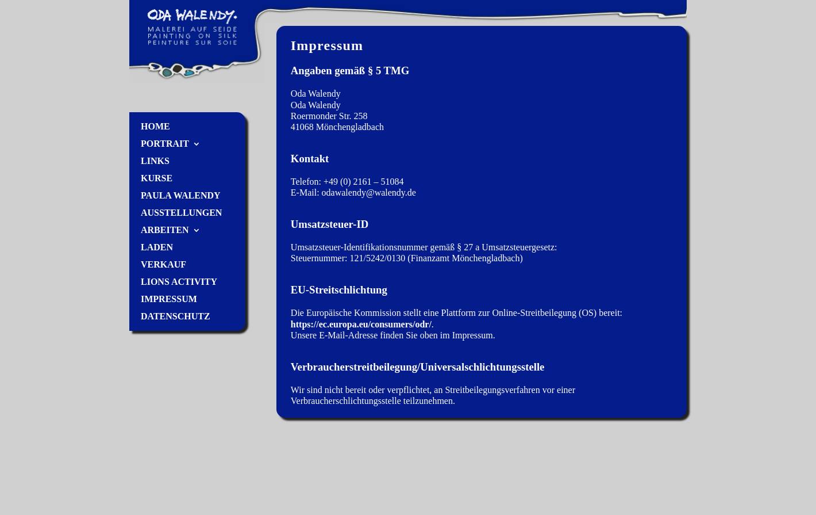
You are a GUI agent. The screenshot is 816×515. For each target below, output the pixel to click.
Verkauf (163, 265)
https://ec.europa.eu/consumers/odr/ (361, 324)
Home (155, 127)
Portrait (165, 144)
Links (155, 161)
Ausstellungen (181, 213)
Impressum (169, 299)
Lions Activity (179, 282)
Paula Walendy (181, 196)
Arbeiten (165, 230)
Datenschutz (175, 316)
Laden (157, 247)
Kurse (156, 178)
